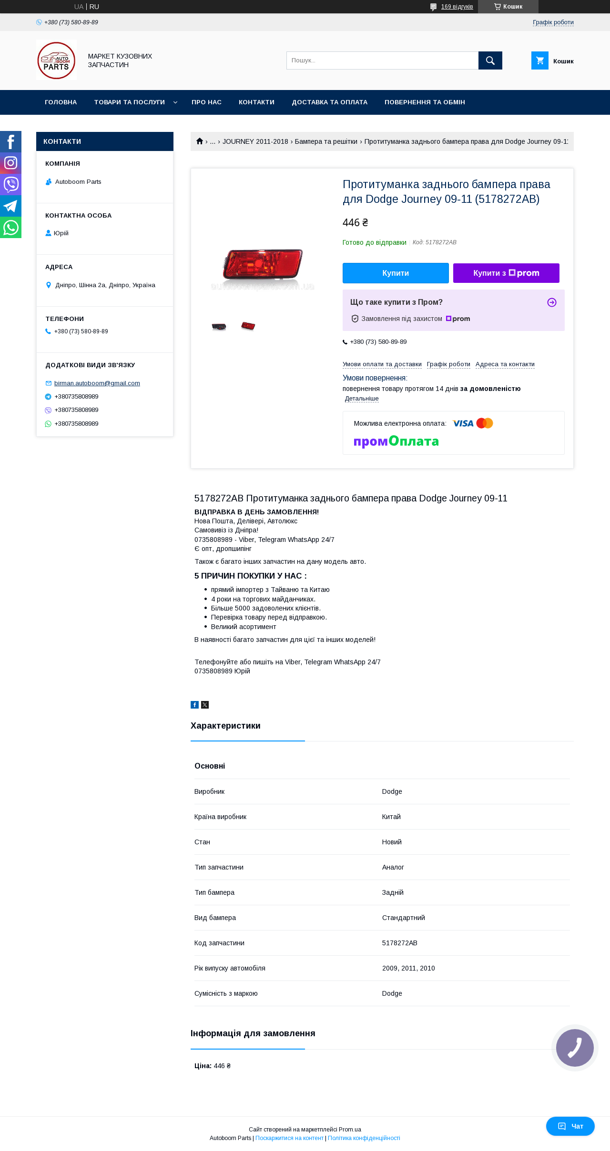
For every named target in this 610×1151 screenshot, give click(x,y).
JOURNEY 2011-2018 (255, 141)
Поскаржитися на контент (289, 1138)
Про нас (207, 102)
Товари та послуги (129, 102)
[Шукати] (490, 60)
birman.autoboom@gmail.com (97, 383)
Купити (396, 273)
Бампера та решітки (326, 141)
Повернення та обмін (425, 102)
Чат (570, 1126)
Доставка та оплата (329, 102)
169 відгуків (457, 6)
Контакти (256, 102)
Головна (61, 102)
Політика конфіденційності (364, 1138)
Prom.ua (350, 1129)
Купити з (506, 273)
